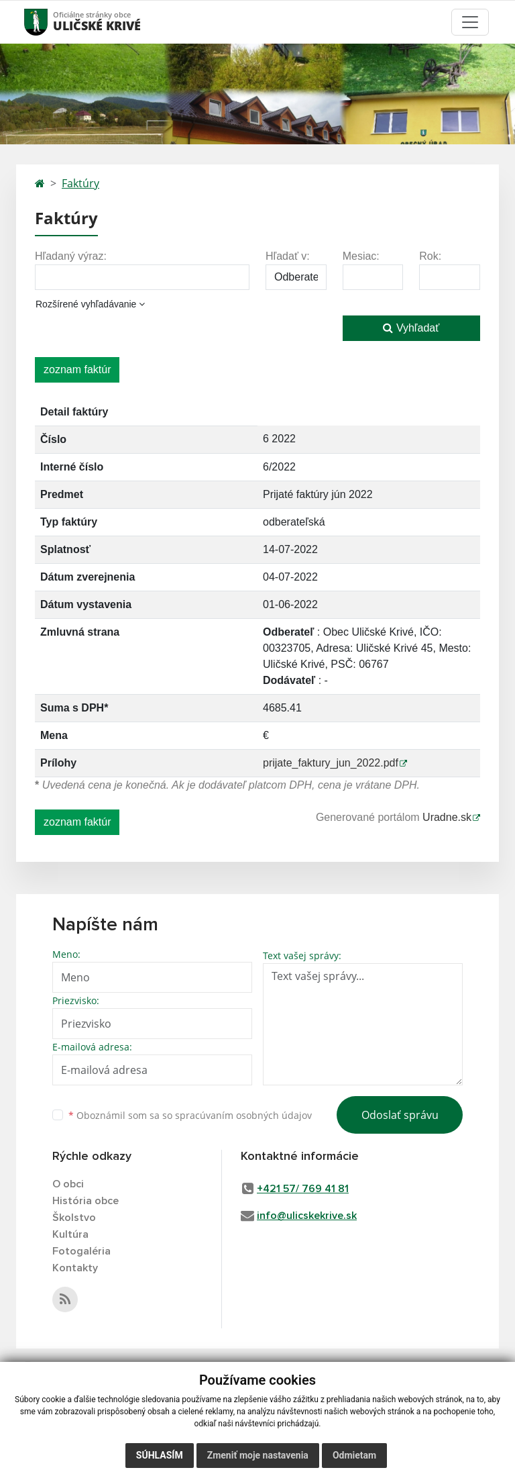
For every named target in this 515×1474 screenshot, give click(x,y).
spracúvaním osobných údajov (243, 1115)
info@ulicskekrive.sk (307, 1215)
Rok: (430, 256)
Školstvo (74, 1217)
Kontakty (75, 1268)
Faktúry (80, 183)
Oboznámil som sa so (190, 1115)
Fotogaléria (81, 1251)
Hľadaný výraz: (71, 256)
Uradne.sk (446, 817)
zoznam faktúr (77, 369)
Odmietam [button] (354, 1455)
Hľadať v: (288, 256)
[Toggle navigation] (470, 22)
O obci (68, 1184)
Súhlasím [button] (159, 1455)
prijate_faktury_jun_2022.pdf (330, 763)
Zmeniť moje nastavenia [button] (257, 1455)
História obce (85, 1200)
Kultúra (70, 1234)
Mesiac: (361, 256)
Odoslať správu (400, 1115)
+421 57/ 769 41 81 (303, 1188)
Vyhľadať (411, 328)
